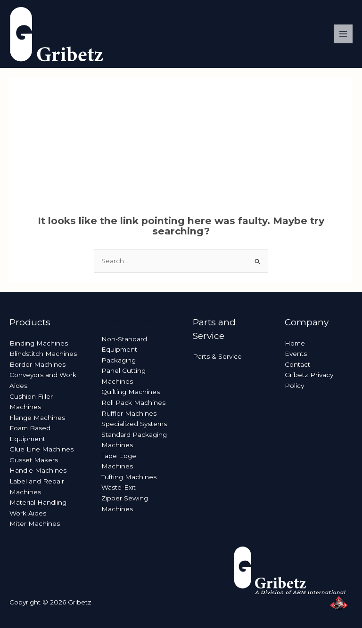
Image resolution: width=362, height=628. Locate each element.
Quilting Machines (130, 391)
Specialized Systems (134, 423)
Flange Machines (37, 417)
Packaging (118, 360)
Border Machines (37, 364)
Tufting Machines (128, 477)
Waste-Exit (118, 487)
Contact (297, 364)
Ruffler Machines (128, 413)
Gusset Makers (33, 460)
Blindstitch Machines (43, 353)
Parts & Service (217, 356)
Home (295, 343)
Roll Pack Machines (133, 402)
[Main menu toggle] (343, 34)
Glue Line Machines (41, 449)
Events (296, 353)
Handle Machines (37, 470)
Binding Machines (38, 343)
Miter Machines (34, 523)
